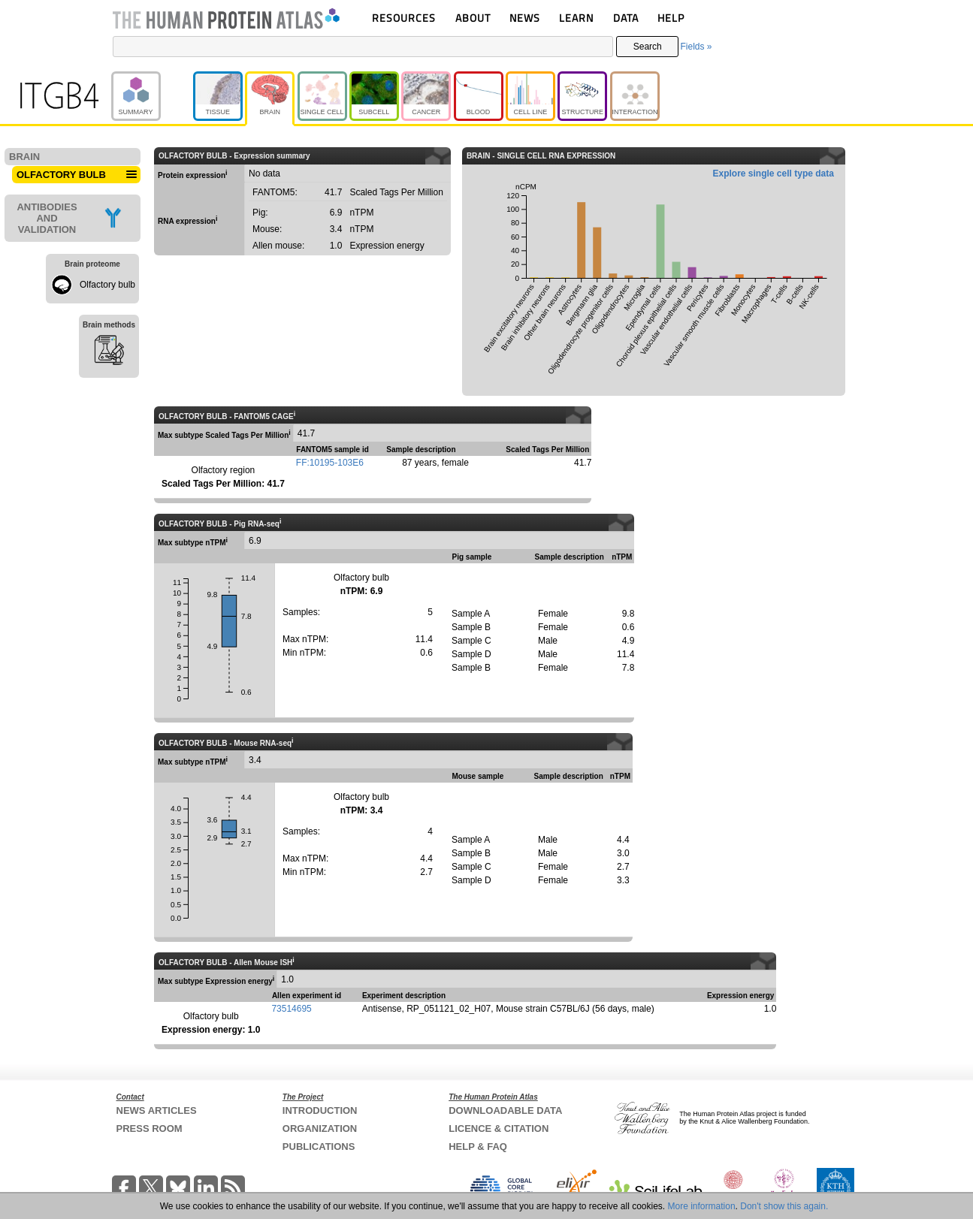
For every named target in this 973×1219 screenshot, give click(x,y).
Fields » (696, 46)
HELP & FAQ (478, 1146)
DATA (626, 18)
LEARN (576, 18)
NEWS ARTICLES (156, 1110)
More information (702, 1206)
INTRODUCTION (320, 1110)
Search (647, 46)
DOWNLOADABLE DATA (505, 1110)
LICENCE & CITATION (498, 1128)
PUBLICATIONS (319, 1146)
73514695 (291, 1008)
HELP (670, 18)
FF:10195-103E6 (330, 462)
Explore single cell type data (773, 173)
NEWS (524, 18)
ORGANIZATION (320, 1128)
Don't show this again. (784, 1206)
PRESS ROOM (149, 1128)
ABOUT (473, 18)
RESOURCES (404, 18)
